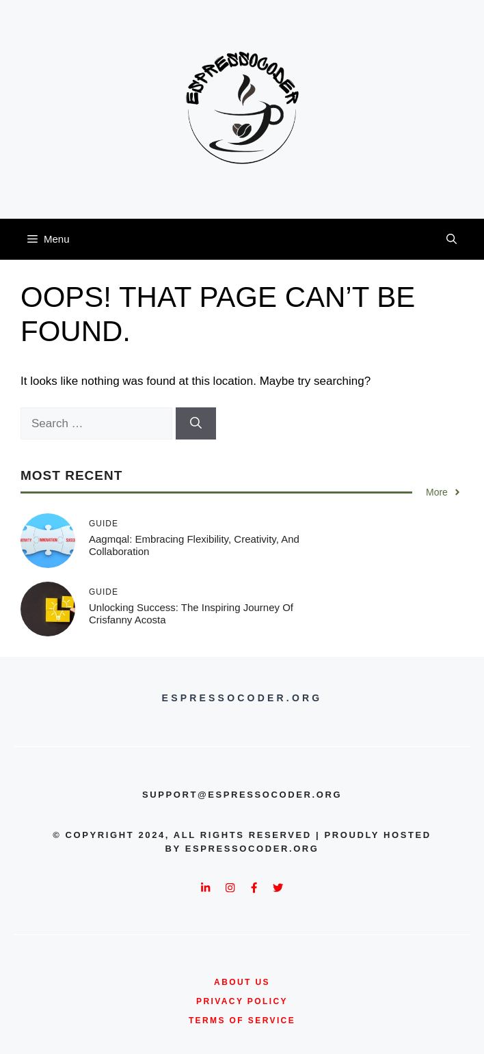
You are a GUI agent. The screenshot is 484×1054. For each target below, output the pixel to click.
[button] (451, 239)
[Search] (196, 423)
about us (242, 982)
